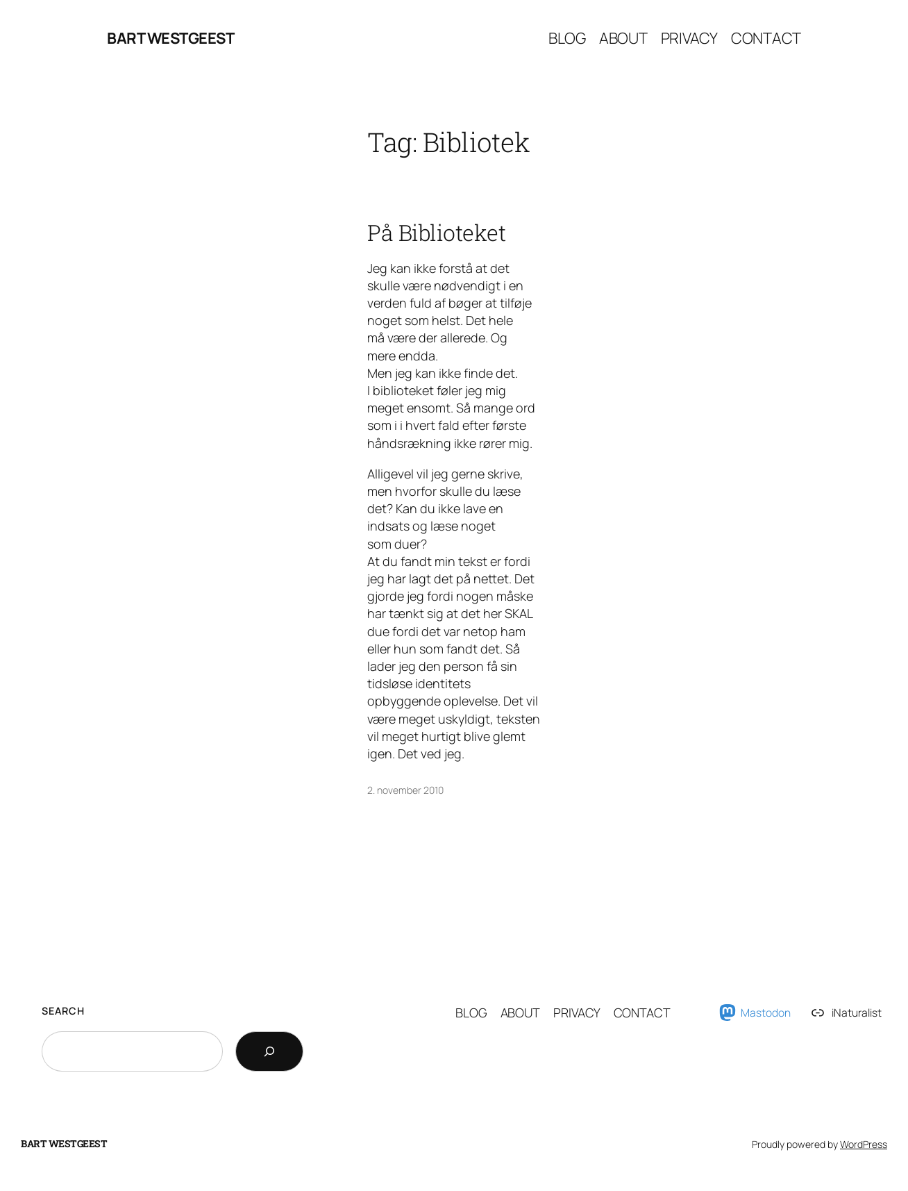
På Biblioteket (436, 232)
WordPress (863, 1144)
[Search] (269, 1051)
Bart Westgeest (170, 38)
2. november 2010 (405, 790)
